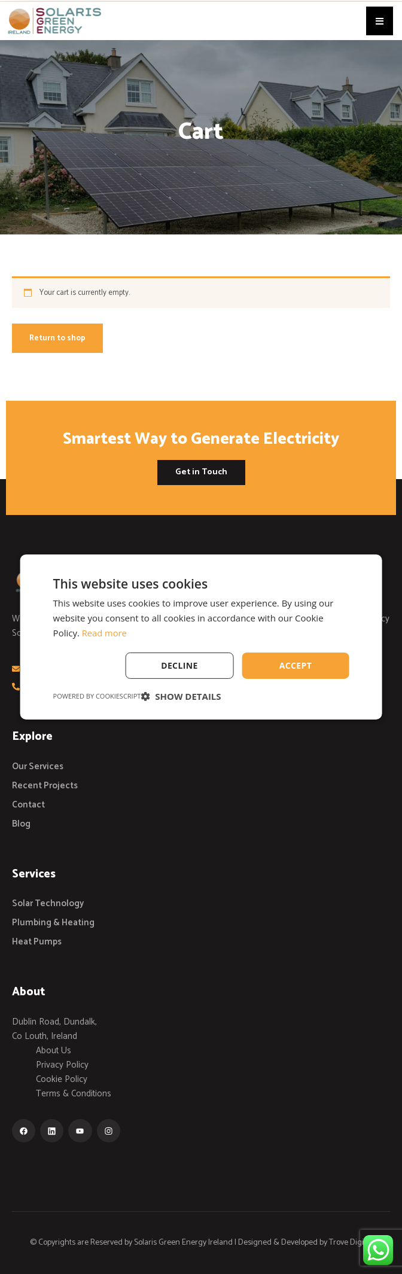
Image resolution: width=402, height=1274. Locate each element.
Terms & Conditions (73, 1093)
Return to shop (57, 338)
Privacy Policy (62, 1064)
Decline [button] (179, 664)
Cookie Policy (61, 1079)
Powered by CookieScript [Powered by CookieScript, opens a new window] (97, 695)
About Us (53, 1050)
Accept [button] (295, 664)
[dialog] (201, 637)
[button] (379, 21)
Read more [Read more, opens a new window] (105, 633)
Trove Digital (350, 1242)
